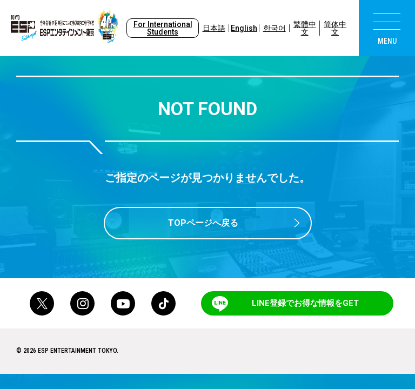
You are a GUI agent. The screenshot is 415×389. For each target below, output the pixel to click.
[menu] (387, 28)
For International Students (162, 28)
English (244, 28)
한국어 (274, 28)
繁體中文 (304, 28)
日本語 (214, 28)
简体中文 (335, 28)
